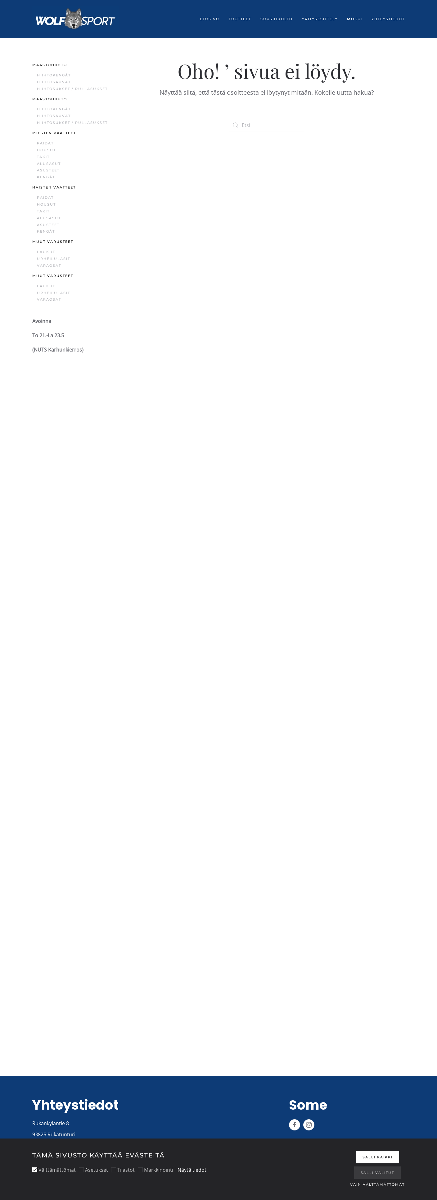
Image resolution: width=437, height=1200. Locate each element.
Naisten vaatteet (54, 187)
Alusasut (49, 163)
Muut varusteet (52, 241)
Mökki (354, 19)
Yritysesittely (320, 19)
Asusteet (48, 170)
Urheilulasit (53, 259)
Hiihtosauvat (54, 82)
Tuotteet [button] (240, 19)
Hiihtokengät (54, 75)
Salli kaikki (378, 1157)
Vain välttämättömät (377, 1184)
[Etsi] (266, 125)
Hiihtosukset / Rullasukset (72, 89)
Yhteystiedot (388, 19)
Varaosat (49, 265)
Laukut (46, 252)
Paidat (45, 143)
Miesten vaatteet (54, 133)
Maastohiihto (49, 65)
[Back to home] (75, 19)
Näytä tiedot (192, 1169)
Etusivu (209, 19)
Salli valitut (377, 1172)
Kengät (46, 177)
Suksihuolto (276, 19)
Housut (46, 150)
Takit (43, 157)
